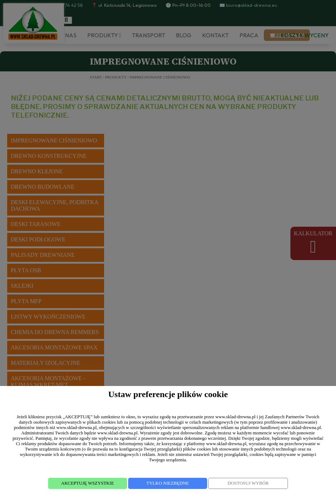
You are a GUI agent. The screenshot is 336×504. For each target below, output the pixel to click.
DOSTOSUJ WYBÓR (248, 483)
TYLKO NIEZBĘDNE (167, 483)
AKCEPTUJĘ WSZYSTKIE (87, 483)
